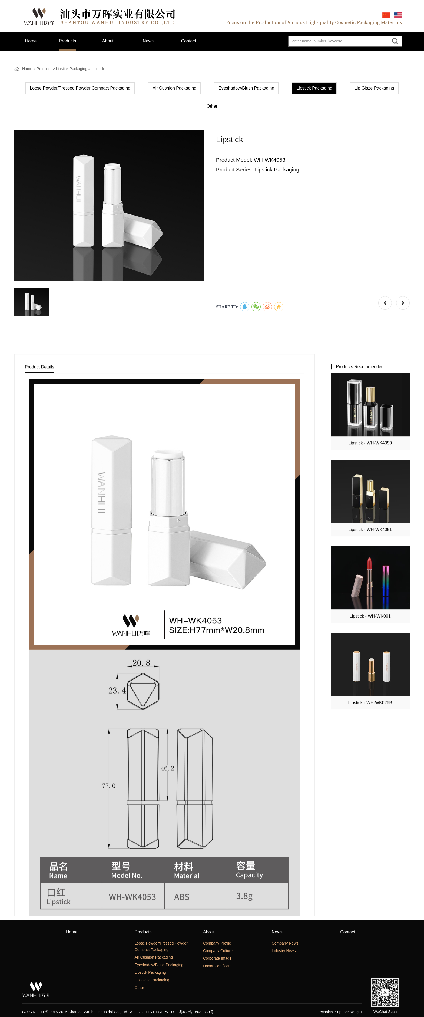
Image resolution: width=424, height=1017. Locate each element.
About (208, 1006)
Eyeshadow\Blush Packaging (246, 91)
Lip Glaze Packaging (374, 91)
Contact (347, 1006)
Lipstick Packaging (71, 70)
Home (27, 70)
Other (212, 109)
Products (44, 70)
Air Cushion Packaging (174, 91)
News (277, 1006)
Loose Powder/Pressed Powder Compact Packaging (80, 91)
